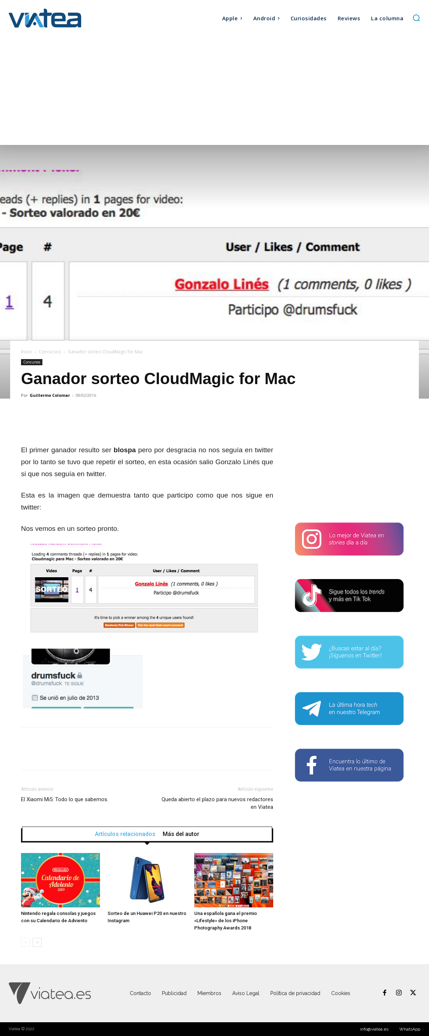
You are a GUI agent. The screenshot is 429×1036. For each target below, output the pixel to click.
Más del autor (181, 834)
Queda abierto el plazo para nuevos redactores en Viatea (217, 803)
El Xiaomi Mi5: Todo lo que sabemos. (64, 799)
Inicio (26, 352)
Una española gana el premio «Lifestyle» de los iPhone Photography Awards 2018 (225, 921)
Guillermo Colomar (50, 395)
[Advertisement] (214, 90)
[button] (416, 18)
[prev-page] (25, 942)
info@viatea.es (374, 1029)
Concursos (50, 352)
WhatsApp (409, 1029)
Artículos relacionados (125, 834)
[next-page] (37, 942)
